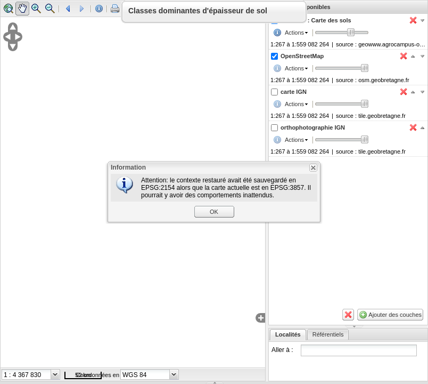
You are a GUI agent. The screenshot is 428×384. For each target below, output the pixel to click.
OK (214, 212)
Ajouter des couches (395, 314)
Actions (294, 32)
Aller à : (282, 350)
